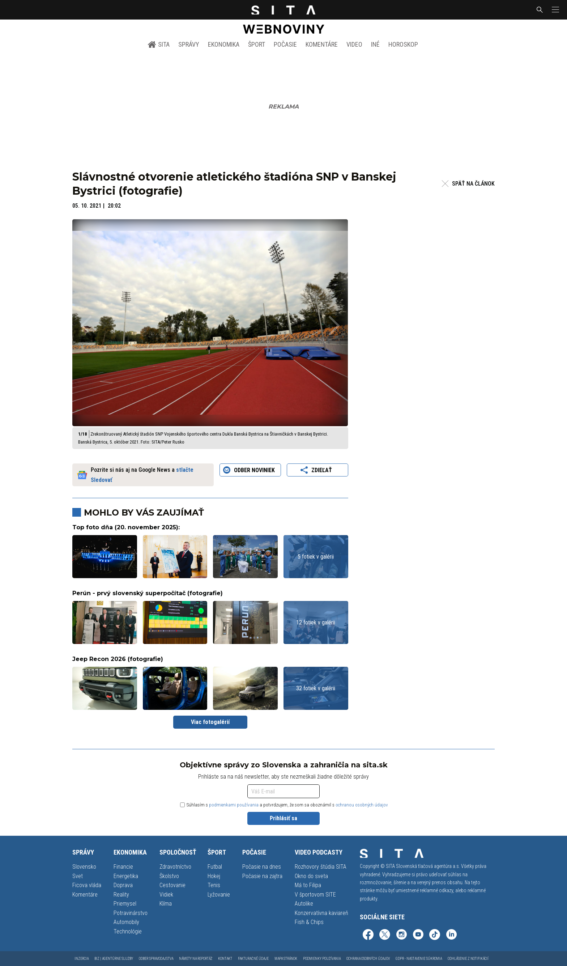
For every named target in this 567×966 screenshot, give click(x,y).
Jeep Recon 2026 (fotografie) (117, 659)
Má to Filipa (308, 885)
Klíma (165, 903)
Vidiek (166, 894)
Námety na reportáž (195, 959)
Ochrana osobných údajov (368, 959)
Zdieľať (317, 470)
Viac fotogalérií (210, 722)
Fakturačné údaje (253, 959)
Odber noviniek (250, 470)
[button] (554, 9)
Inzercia (81, 959)
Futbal (215, 866)
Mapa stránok (285, 959)
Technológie (128, 931)
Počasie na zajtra (262, 876)
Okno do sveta (311, 876)
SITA (159, 44)
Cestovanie (172, 885)
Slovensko (84, 866)
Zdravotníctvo (175, 866)
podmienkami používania (234, 805)
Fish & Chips (309, 922)
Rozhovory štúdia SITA (320, 866)
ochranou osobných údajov (362, 805)
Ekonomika (223, 44)
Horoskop (403, 44)
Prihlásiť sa (283, 818)
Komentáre (322, 44)
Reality (121, 894)
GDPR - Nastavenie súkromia (419, 959)
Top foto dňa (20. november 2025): (126, 527)
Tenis (214, 885)
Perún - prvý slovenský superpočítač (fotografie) (147, 593)
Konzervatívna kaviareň (321, 913)
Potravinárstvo (131, 913)
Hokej (214, 876)
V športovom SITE (315, 894)
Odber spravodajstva (156, 959)
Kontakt (225, 959)
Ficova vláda (86, 885)
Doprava (123, 885)
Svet (77, 876)
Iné (375, 44)
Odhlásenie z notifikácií (468, 959)
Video (354, 44)
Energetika (126, 876)
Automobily (126, 922)
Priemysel (125, 903)
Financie (123, 866)
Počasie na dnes (261, 866)
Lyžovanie (219, 894)
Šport (256, 44)
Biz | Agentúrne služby (113, 959)
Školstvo (169, 876)
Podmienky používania (322, 959)
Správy (188, 44)
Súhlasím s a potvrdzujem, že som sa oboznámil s (284, 805)
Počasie (285, 44)
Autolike (304, 903)
